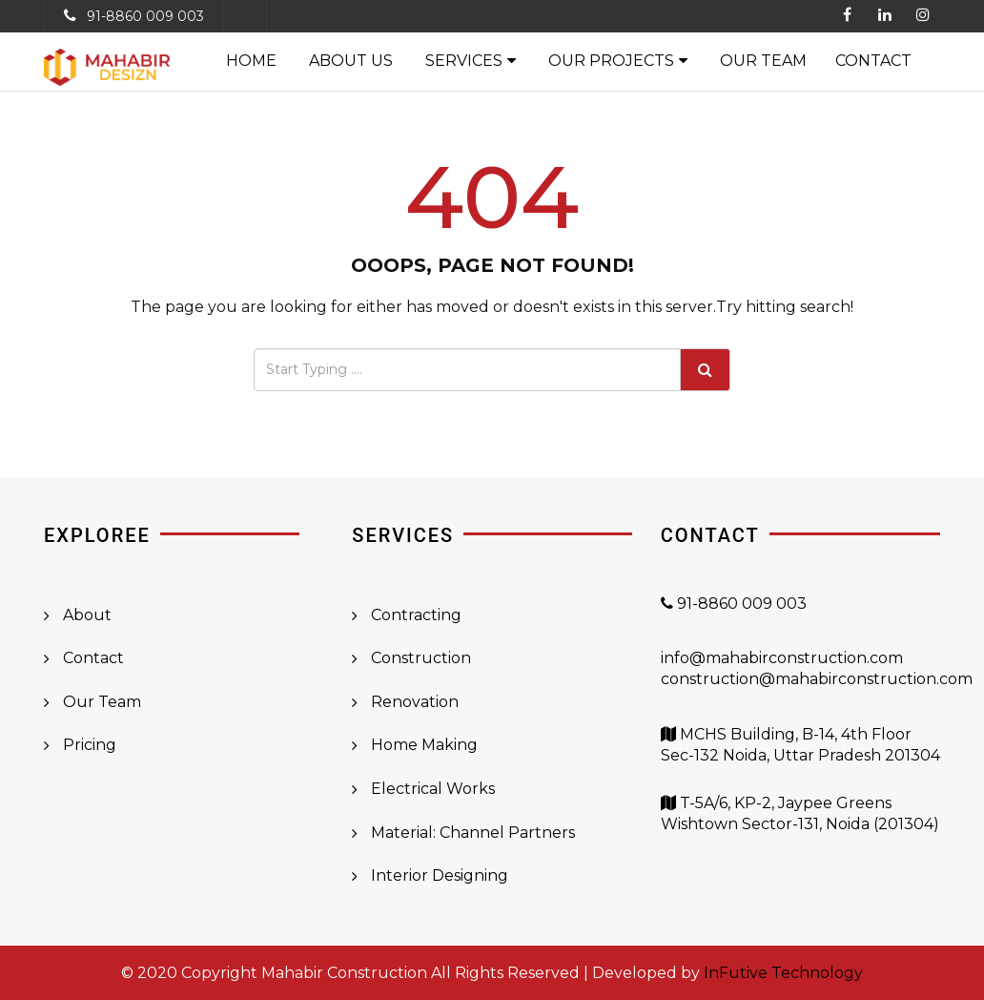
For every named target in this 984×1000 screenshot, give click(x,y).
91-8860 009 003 (145, 16)
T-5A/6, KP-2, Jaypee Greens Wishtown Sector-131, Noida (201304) (800, 824)
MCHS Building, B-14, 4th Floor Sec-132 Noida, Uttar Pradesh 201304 (800, 755)
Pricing (89, 745)
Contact (873, 61)
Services (463, 61)
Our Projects (611, 61)
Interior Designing (439, 875)
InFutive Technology (783, 973)
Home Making (424, 745)
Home (251, 61)
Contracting (416, 615)
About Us (351, 61)
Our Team (763, 61)
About (87, 615)
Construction (421, 658)
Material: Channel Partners (473, 832)
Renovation (415, 702)
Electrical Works (433, 789)
